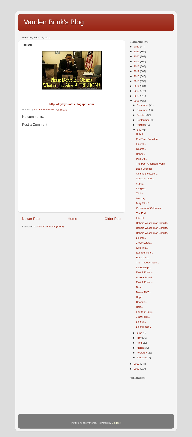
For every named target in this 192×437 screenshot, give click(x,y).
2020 (137, 56)
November (143, 110)
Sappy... (140, 183)
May (139, 337)
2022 (137, 46)
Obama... (141, 148)
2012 (137, 96)
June (140, 333)
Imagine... (141, 188)
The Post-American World (150, 163)
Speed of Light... (145, 178)
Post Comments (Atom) (51, 226)
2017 (137, 71)
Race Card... (143, 257)
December (143, 105)
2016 (137, 76)
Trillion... (141, 193)
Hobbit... (141, 134)
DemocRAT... (143, 292)
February (142, 352)
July (139, 130)
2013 (137, 91)
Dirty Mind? (142, 203)
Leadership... (143, 267)
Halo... (139, 306)
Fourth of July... (144, 312)
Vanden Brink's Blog (54, 22)
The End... (142, 213)
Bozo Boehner (144, 168)
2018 (137, 66)
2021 (137, 51)
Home (72, 219)
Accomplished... (145, 277)
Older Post (113, 219)
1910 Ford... (143, 316)
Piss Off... (141, 158)
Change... (141, 302)
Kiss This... (142, 247)
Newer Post (31, 219)
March (140, 347)
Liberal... (141, 144)
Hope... (140, 297)
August (141, 124)
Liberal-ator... (143, 326)
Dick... (139, 287)
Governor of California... (149, 208)
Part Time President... (148, 139)
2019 (137, 61)
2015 (137, 81)
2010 (137, 363)
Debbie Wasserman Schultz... (152, 223)
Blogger (116, 422)
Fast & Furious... (145, 272)
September (143, 120)
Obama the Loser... (147, 173)
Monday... (141, 198)
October (141, 115)
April (139, 342)
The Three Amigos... (147, 262)
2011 (137, 100)
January (141, 357)
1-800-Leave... (144, 242)
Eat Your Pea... (144, 252)
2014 (137, 86)
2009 (137, 368)
